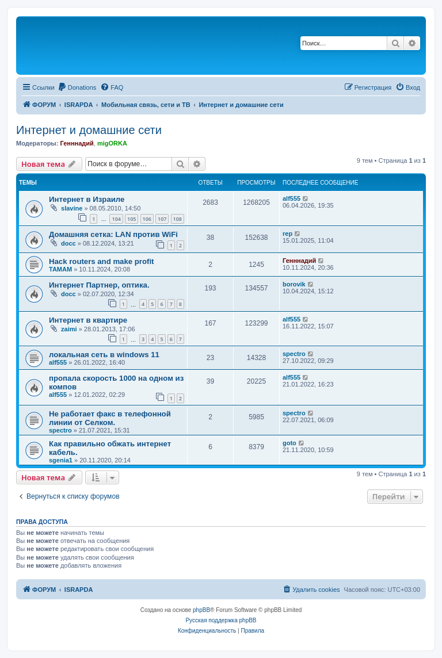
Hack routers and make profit (101, 261)
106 (147, 219)
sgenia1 (61, 460)
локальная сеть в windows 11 (104, 354)
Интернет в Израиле (86, 199)
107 (162, 219)
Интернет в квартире (88, 320)
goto (289, 442)
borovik (294, 284)
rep (287, 233)
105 (131, 219)
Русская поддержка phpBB (220, 620)
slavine (71, 208)
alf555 (291, 198)
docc (68, 243)
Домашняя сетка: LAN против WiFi (113, 234)
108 (177, 219)
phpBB (201, 610)
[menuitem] (77, 87)
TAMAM (60, 269)
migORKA (112, 143)
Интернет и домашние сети (89, 130)
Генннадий (76, 143)
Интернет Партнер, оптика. (99, 285)
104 (116, 219)
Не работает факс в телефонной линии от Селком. (110, 418)
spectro (294, 353)
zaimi (69, 329)
